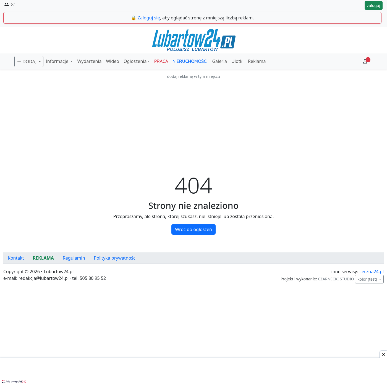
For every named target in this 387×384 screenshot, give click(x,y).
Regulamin (74, 258)
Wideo (112, 61)
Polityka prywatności (115, 258)
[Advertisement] (193, 118)
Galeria (219, 61)
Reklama (257, 61)
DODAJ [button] (27, 61)
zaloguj (373, 5)
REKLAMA (43, 258)
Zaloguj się (149, 18)
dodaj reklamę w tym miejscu (193, 76)
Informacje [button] (57, 61)
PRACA (161, 61)
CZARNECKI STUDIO (336, 278)
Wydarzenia (89, 61)
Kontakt (16, 258)
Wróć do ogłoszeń (193, 229)
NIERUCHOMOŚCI (190, 61)
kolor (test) (367, 279)
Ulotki (237, 61)
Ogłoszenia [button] (135, 61)
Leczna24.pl (371, 271)
